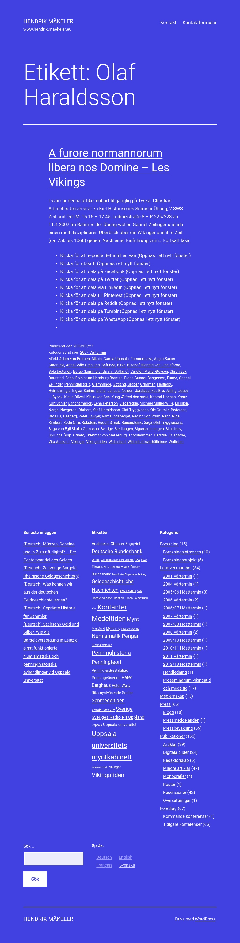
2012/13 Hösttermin (182, 664)
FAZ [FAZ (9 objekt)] (137, 559)
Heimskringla (60, 390)
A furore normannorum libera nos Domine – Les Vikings (109, 167)
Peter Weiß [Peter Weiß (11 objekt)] (121, 685)
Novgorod (68, 410)
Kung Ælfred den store (129, 397)
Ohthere (84, 410)
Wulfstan (176, 442)
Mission (181, 403)
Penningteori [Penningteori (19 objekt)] (106, 662)
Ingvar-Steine (83, 390)
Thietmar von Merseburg (106, 435)
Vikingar (78, 442)
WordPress (205, 919)
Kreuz (182, 397)
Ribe (175, 416)
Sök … (29, 846)
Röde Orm (71, 422)
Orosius (55, 416)
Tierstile (160, 435)
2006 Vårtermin (177, 599)
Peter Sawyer (89, 416)
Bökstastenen (60, 371)
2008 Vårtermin (177, 632)
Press (165, 704)
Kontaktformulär (200, 22)
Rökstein (89, 422)
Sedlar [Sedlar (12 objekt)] (127, 692)
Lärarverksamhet (176, 567)
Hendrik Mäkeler (48, 21)
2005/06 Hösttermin (182, 592)
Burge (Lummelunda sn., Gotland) (101, 371)
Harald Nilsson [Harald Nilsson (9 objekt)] (102, 598)
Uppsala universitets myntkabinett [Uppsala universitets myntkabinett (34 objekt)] (112, 745)
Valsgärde (176, 435)
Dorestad (56, 378)
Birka (121, 365)
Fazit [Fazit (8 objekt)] (144, 559)
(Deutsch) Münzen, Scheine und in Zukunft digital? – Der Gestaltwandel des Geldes (49, 551)
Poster (169, 784)
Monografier (174, 776)
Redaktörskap (176, 760)
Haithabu (164, 384)
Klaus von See (98, 397)
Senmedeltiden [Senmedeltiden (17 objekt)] (108, 700)
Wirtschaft (117, 442)
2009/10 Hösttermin (182, 640)
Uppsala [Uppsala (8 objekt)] (97, 725)
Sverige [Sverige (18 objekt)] (124, 709)
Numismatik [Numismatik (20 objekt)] (106, 636)
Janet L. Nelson (120, 390)
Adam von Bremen (74, 359)
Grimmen (148, 384)
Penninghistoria (77, 384)
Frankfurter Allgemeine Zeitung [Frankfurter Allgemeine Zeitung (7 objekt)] (129, 574)
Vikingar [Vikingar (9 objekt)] (114, 767)
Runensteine (132, 422)
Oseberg (70, 416)
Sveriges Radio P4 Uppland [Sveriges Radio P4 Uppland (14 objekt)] (118, 717)
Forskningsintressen (182, 551)
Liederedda (129, 403)
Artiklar (170, 744)
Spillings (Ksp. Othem (66, 435)
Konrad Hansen (163, 397)
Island (101, 390)
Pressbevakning (178, 728)
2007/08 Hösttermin (182, 624)
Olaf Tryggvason (135, 410)
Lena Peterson (106, 403)
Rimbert (55, 422)
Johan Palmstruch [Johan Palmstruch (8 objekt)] (136, 598)
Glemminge (101, 384)
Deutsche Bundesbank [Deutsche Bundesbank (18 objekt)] (117, 551)
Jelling (171, 390)
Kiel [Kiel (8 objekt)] (94, 608)
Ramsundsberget (116, 416)
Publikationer (172, 736)
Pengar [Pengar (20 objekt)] (130, 636)
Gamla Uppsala (116, 359)
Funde (172, 378)
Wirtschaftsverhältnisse (147, 442)
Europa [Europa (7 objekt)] (95, 559)
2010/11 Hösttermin (182, 648)
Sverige (107, 429)
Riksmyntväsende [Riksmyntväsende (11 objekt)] (106, 693)
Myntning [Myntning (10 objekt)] (113, 628)
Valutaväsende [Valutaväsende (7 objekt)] (100, 767)
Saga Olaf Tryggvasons (163, 422)
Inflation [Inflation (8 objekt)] (118, 598)
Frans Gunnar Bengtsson (144, 378)
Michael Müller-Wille (156, 403)
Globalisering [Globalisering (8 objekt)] (128, 590)
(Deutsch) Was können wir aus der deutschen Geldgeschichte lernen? (47, 592)
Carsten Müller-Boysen (149, 371)
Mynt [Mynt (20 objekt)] (133, 619)
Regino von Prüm (146, 416)
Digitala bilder (176, 752)
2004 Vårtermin (177, 584)
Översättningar (177, 800)
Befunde (108, 365)
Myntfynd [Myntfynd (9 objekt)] (98, 628)
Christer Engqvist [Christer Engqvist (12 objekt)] (125, 543)
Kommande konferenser (185, 816)
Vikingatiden (96, 442)
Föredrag (168, 808)
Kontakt (168, 22)
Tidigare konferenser (182, 824)
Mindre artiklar (176, 768)
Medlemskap (172, 696)
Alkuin (96, 359)
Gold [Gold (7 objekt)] (139, 590)
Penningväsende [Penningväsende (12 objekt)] (106, 677)
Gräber (133, 384)
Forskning (169, 543)
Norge (54, 410)
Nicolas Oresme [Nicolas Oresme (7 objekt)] (130, 628)
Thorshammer (140, 435)
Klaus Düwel (74, 397)
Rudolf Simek (109, 422)
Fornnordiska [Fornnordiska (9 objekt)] (120, 567)
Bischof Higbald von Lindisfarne (153, 365)
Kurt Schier (58, 403)
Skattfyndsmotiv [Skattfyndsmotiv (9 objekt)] (103, 709)
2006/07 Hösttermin (182, 607)
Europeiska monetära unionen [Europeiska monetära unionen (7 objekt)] (117, 559)
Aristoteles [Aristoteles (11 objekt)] (100, 543)
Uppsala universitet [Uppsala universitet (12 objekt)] (120, 724)
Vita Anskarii (59, 442)
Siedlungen (124, 429)
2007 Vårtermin (93, 352)
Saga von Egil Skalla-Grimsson (74, 429)
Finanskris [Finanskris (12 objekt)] (101, 566)
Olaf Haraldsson (106, 410)
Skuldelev (173, 429)
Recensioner (174, 792)
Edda (69, 378)
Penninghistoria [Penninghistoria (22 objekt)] (111, 653)
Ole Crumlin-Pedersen (168, 410)
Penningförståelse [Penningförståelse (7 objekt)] (102, 644)
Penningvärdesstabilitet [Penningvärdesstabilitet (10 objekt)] (110, 670)
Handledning (175, 672)
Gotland (119, 384)
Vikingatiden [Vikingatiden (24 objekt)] (108, 775)
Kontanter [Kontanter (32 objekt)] (112, 607)
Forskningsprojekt (180, 559)
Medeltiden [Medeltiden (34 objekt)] (109, 619)
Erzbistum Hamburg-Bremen (99, 378)
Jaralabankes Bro (149, 390)
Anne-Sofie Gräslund (83, 365)
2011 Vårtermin (177, 656)
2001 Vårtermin (177, 576)
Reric (166, 416)
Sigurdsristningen (149, 429)
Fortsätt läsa (176, 240)
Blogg (168, 712)
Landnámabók (80, 403)
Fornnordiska (141, 359)
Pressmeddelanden (181, 720)
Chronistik (178, 371)
